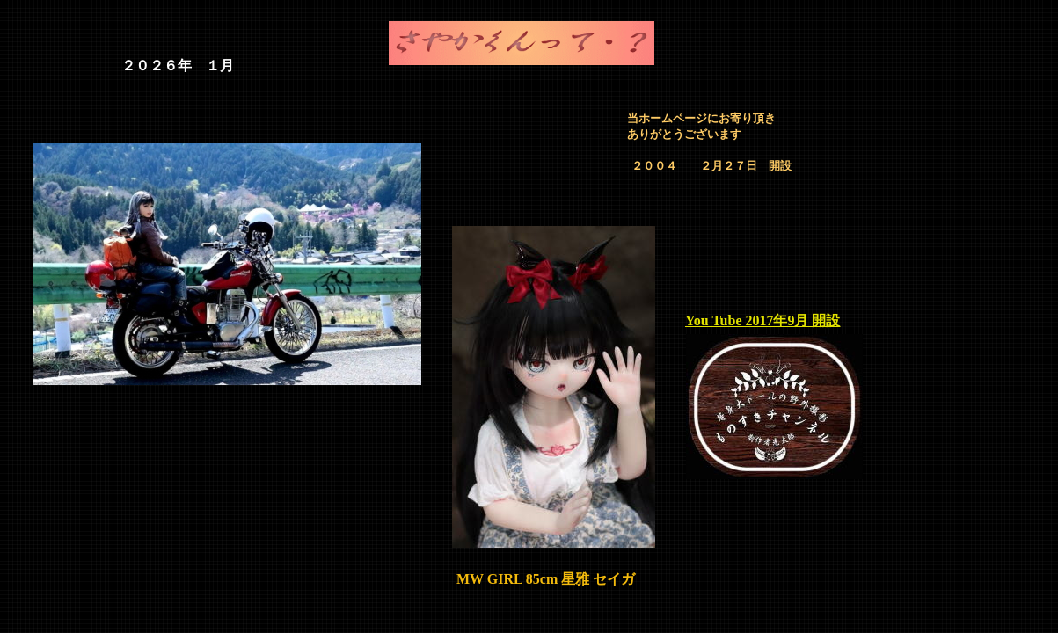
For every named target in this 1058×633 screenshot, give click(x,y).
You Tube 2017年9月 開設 (763, 320)
